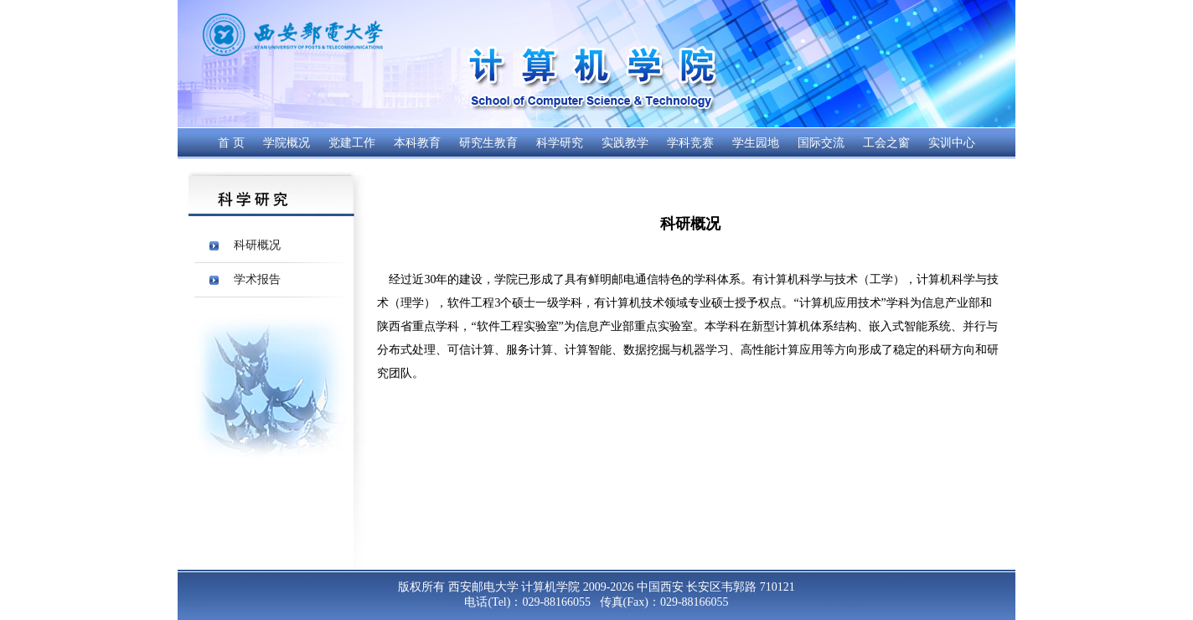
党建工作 (351, 143)
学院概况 (286, 143)
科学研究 (559, 143)
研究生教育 (488, 143)
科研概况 (257, 245)
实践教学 (625, 143)
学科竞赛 (690, 143)
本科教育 (417, 143)
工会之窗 (886, 143)
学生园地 (755, 143)
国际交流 (821, 143)
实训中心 (951, 143)
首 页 (231, 143)
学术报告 (257, 279)
